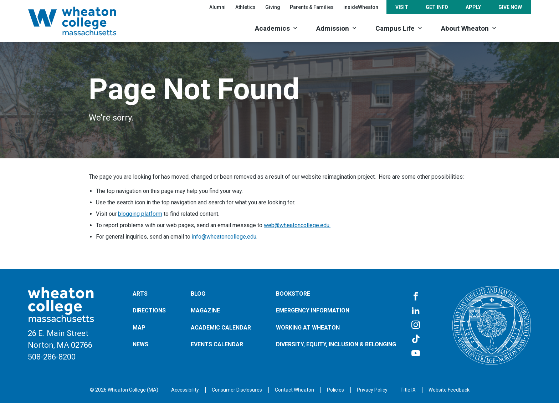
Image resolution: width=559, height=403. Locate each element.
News (140, 344)
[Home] (81, 21)
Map (139, 327)
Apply (473, 7)
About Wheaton (465, 28)
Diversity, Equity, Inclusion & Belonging (336, 344)
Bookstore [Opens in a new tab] (293, 293)
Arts (140, 293)
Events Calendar (217, 344)
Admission (332, 28)
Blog (198, 293)
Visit (401, 7)
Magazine (205, 310)
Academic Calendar (221, 327)
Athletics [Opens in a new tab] (245, 7)
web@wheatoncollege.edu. (297, 225)
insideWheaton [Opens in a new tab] (360, 7)
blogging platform (140, 213)
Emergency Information (312, 310)
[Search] (518, 27)
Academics (272, 28)
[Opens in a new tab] (294, 390)
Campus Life (395, 28)
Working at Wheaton (308, 327)
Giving (272, 7)
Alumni (217, 7)
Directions (149, 310)
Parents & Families (312, 7)
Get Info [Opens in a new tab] (437, 7)
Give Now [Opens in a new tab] (510, 7)
